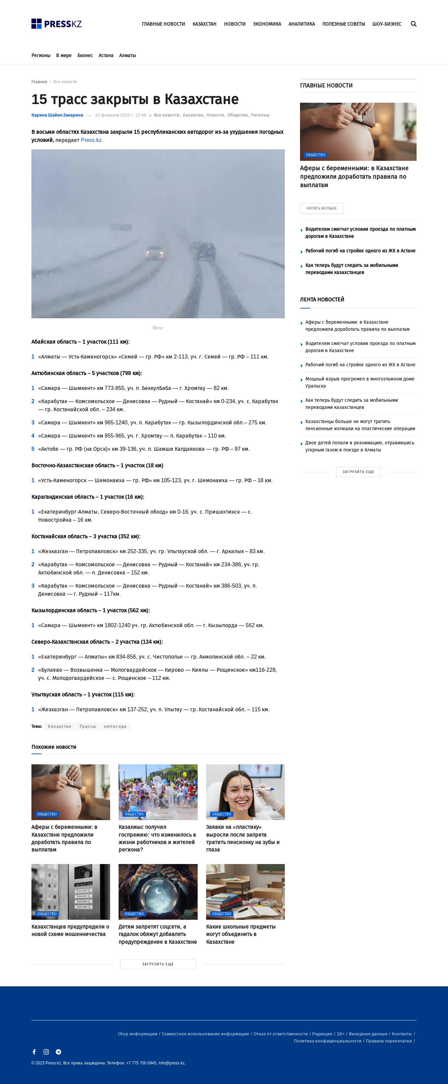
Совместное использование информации (206, 1033)
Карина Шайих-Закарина (57, 115)
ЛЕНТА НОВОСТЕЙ (322, 299)
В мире (64, 55)
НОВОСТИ (235, 24)
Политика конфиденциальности (328, 1040)
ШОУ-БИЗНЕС (386, 24)
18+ (341, 1033)
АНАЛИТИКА (302, 24)
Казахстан (193, 115)
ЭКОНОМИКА (267, 24)
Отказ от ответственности (281, 1033)
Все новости (65, 81)
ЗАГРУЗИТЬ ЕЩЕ (158, 964)
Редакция (322, 1033)
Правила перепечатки (389, 1040)
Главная (39, 81)
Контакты (402, 1033)
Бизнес (85, 55)
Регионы (40, 55)
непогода (115, 726)
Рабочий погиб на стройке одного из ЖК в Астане (360, 251)
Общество (238, 115)
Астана (106, 55)
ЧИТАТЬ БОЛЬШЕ (321, 208)
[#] (56, 22)
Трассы (87, 726)
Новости (215, 115)
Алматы (127, 55)
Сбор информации (138, 1033)
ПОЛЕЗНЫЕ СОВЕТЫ (343, 24)
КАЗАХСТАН (205, 24)
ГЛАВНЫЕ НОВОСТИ (163, 24)
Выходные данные (369, 1033)
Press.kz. (92, 140)
